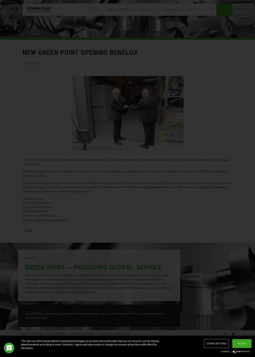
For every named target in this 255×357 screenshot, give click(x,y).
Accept (242, 343)
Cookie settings (216, 343)
